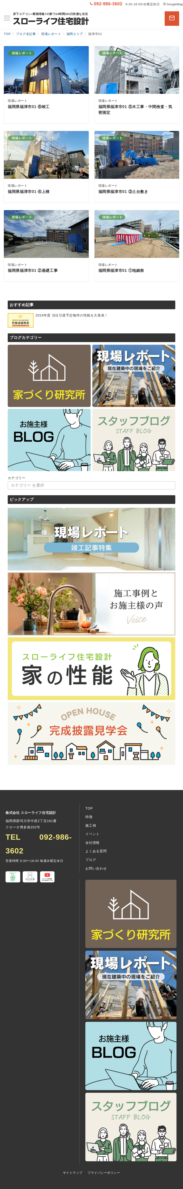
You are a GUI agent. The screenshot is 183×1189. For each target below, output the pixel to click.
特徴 (89, 817)
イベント (92, 834)
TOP (89, 808)
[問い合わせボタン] (172, 18)
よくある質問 (96, 851)
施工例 (90, 825)
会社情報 (92, 843)
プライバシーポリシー (104, 1173)
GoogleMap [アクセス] (173, 4)
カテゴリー (17, 478)
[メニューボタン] (7, 18)
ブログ (90, 860)
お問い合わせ (96, 868)
